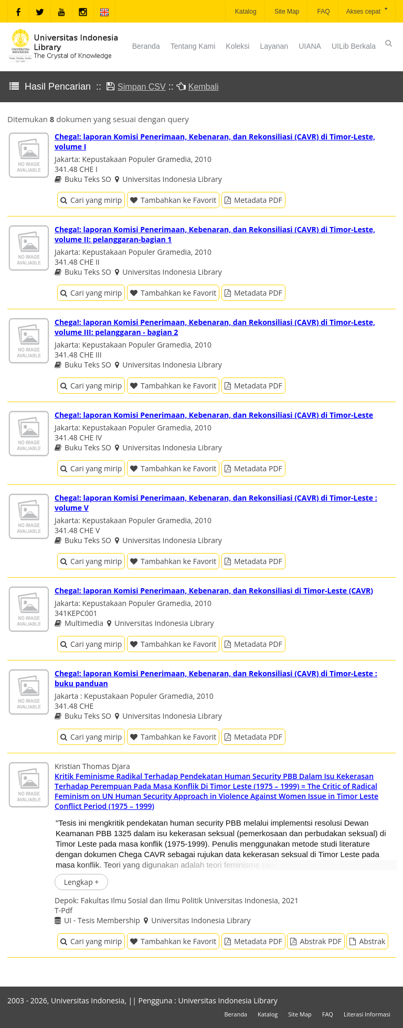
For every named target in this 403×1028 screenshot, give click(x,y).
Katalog (245, 11)
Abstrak (367, 941)
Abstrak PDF (315, 941)
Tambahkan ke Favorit (173, 200)
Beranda (146, 46)
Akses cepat (367, 10)
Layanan (274, 46)
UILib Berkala (354, 46)
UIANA (310, 46)
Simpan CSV (142, 86)
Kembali (203, 86)
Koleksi (237, 46)
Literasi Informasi (367, 1014)
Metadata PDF (253, 200)
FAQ (322, 11)
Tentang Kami (193, 46)
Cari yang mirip (91, 200)
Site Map (286, 11)
